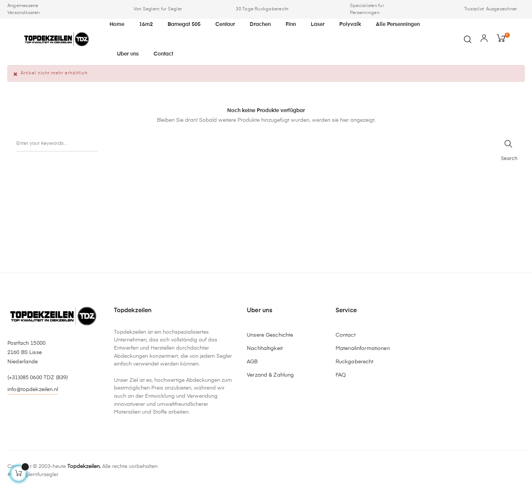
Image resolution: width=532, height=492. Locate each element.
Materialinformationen (363, 348)
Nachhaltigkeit (265, 348)
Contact (346, 335)
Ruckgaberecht (355, 361)
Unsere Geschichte (270, 335)
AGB (252, 361)
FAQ (341, 375)
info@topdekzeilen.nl (32, 389)
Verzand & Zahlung (270, 375)
